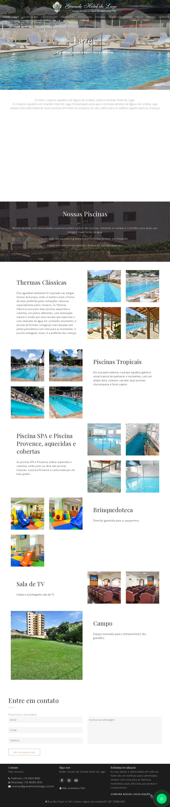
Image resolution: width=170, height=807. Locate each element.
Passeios (100, 16)
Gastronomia (30, 16)
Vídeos (139, 16)
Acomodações (49, 16)
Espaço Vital (85, 16)
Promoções (68, 16)
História (151, 16)
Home (6, 16)
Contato (164, 16)
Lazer (16, 16)
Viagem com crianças (120, 16)
